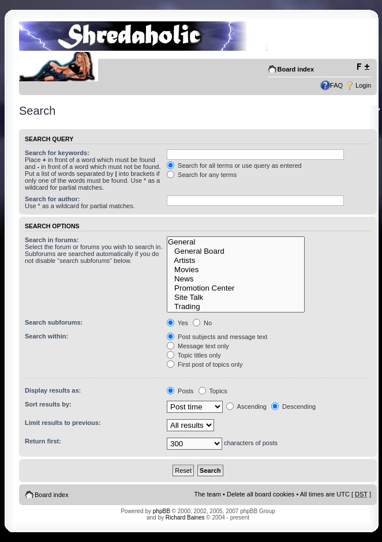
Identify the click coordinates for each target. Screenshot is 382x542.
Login (363, 85)
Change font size (362, 67)
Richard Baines (185, 517)
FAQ (336, 85)
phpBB (161, 511)
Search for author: (52, 198)
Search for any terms (202, 174)
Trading (236, 306)
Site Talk (236, 297)
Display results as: (53, 390)
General (236, 242)
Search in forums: (52, 239)
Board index (296, 69)
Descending (293, 406)
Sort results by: (48, 404)
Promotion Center (236, 288)
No (202, 322)
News (236, 279)
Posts (180, 390)
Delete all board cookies (260, 494)
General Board (236, 251)
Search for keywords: (57, 152)
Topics (213, 390)
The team (207, 494)
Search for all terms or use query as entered (234, 165)
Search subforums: (54, 322)
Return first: (43, 441)
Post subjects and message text (217, 336)
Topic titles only (193, 355)
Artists (236, 260)
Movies (236, 269)
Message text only (198, 345)
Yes (177, 322)
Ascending (246, 406)
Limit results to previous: (62, 422)
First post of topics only (205, 364)
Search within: (46, 336)
